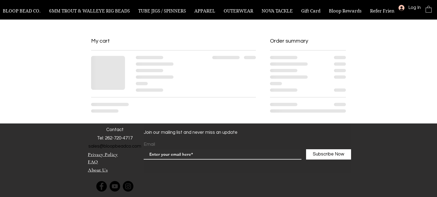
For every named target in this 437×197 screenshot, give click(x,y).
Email (149, 144)
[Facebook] (101, 186)
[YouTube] (115, 186)
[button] (429, 8)
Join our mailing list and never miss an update (190, 132)
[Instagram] (128, 186)
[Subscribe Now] (328, 154)
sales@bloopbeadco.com (114, 146)
